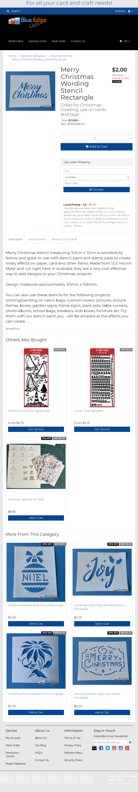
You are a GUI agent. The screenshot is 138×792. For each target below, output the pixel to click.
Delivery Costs (37, 41)
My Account (13, 738)
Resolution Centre (12, 754)
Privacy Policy (72, 745)
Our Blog (40, 745)
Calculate (97, 189)
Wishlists (120, 11)
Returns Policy (73, 752)
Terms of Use (72, 738)
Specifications (37, 239)
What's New (15, 41)
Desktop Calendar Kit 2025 (26, 499)
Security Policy (73, 760)
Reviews (64, 239)
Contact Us (78, 41)
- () (124, 41)
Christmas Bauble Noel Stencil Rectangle (35, 605)
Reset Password (16, 763)
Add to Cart (96, 147)
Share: (70, 120)
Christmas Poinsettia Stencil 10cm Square (35, 694)
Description (15, 239)
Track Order (59, 41)
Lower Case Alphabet (88, 410)
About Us (40, 738)
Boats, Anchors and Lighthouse (29, 410)
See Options (36, 429)
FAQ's (38, 752)
